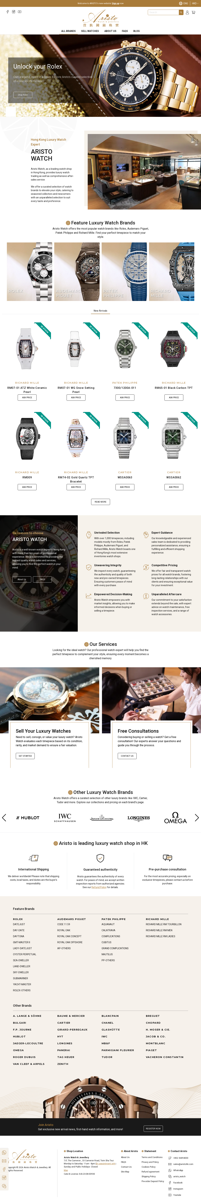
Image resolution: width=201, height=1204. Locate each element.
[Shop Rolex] (62, 95)
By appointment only (105, 1163)
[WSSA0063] (125, 438)
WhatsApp (178, 1170)
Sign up (115, 3)
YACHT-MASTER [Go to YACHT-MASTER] (22, 984)
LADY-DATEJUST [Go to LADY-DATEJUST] (22, 948)
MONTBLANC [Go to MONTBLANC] (155, 1043)
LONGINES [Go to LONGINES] (65, 1043)
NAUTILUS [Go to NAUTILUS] (107, 954)
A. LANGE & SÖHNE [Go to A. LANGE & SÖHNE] (27, 1015)
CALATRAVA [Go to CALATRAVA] (108, 930)
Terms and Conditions (152, 1157)
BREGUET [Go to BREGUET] (153, 1015)
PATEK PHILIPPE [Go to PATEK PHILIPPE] (114, 919)
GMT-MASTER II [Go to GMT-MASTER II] (21, 942)
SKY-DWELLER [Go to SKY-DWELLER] (21, 972)
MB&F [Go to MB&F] (106, 1043)
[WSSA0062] (174, 438)
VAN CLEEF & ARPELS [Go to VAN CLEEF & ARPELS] (29, 1064)
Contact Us (127, 756)
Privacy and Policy (150, 1162)
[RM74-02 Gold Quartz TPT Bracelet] (76, 438)
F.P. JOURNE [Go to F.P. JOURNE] (22, 1029)
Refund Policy (98, 887)
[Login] (187, 12)
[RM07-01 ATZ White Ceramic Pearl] (27, 348)
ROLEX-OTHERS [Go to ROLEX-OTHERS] (22, 990)
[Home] (100, 18)
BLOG (136, 31)
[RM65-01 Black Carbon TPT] (174, 348)
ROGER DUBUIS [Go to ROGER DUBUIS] (24, 1057)
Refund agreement (150, 1172)
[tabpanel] (100, 413)
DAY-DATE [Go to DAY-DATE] (19, 930)
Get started (25, 756)
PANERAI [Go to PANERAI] (63, 1050)
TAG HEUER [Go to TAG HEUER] (65, 1057)
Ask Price (27, 397)
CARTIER (124, 472)
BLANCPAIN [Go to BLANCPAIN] (110, 1015)
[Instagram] (14, 12)
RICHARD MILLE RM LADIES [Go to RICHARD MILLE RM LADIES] (160, 936)
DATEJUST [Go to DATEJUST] (19, 924)
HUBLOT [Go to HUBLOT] (19, 1036)
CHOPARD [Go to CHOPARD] (153, 1022)
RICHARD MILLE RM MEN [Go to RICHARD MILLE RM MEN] (159, 930)
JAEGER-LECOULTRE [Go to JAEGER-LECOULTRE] (28, 1043)
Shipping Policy (149, 1176)
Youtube (177, 1195)
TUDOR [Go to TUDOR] (107, 1057)
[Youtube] (20, 12)
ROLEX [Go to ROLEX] (18, 919)
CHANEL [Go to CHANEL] (108, 1022)
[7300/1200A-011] (125, 348)
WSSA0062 (173, 477)
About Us (110, 31)
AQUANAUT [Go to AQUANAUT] (108, 924)
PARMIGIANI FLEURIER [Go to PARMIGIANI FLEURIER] (118, 1050)
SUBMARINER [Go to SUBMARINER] (20, 978)
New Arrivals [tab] (100, 310)
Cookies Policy (149, 1167)
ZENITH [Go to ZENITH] (62, 1064)
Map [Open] (66, 1170)
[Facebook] (7, 12)
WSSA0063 (125, 477)
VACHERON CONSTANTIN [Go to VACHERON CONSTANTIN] (165, 1057)
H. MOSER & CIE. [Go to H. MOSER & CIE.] (158, 1029)
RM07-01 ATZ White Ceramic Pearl (27, 390)
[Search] (181, 12)
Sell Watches (90, 31)
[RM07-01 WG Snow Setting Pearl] (76, 348)
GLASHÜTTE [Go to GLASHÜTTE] (111, 1029)
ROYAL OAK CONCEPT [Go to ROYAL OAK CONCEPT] (69, 936)
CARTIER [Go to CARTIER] (63, 1022)
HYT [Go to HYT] (60, 1036)
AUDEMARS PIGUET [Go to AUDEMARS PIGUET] (71, 919)
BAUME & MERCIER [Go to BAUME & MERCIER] (71, 1015)
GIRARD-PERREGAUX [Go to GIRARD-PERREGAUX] (72, 1029)
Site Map (125, 1172)
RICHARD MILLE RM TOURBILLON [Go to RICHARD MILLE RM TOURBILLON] (163, 924)
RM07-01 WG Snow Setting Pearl (76, 390)
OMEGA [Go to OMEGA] (18, 1050)
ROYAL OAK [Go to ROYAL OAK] (63, 930)
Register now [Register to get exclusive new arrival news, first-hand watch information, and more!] (153, 1128)
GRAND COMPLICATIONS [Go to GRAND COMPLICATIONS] (115, 948)
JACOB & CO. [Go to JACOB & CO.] (156, 1036)
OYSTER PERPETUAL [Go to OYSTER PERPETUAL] (24, 954)
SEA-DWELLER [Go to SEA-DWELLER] (21, 960)
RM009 (27, 477)
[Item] (9, 108)
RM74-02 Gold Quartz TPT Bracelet (76, 479)
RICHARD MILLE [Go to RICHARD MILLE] (157, 919)
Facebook (177, 1183)
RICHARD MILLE (27, 382)
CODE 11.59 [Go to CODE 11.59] (63, 924)
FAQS (125, 31)
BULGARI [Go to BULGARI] (19, 1022)
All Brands (68, 31)
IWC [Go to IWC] (105, 1036)
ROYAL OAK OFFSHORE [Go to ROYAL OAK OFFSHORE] (70, 942)
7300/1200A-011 (125, 387)
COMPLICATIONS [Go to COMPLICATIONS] (111, 936)
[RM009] (27, 438)
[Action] (4, 1186)
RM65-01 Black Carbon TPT (174, 387)
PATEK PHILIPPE (125, 382)
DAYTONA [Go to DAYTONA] (18, 936)
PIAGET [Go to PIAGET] (151, 1050)
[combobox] (163, 12)
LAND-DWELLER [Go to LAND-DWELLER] (21, 966)
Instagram (178, 1189)
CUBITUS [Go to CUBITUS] (106, 942)
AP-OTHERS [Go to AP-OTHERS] (64, 948)
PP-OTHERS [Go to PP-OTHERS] (108, 960)
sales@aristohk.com (183, 1164)
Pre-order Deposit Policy (153, 1181)
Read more (100, 502)
